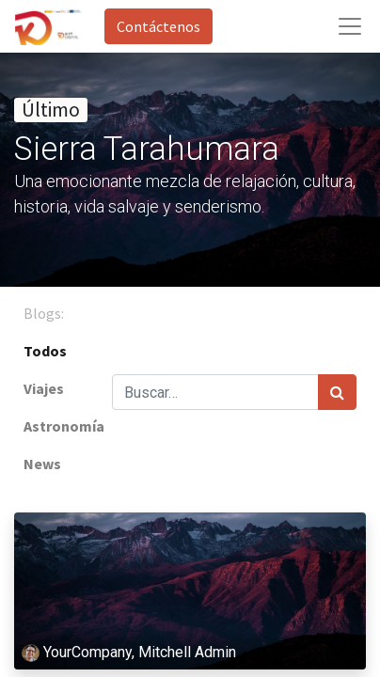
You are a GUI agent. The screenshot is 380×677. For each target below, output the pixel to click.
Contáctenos (158, 26)
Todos (45, 350)
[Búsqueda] (337, 392)
